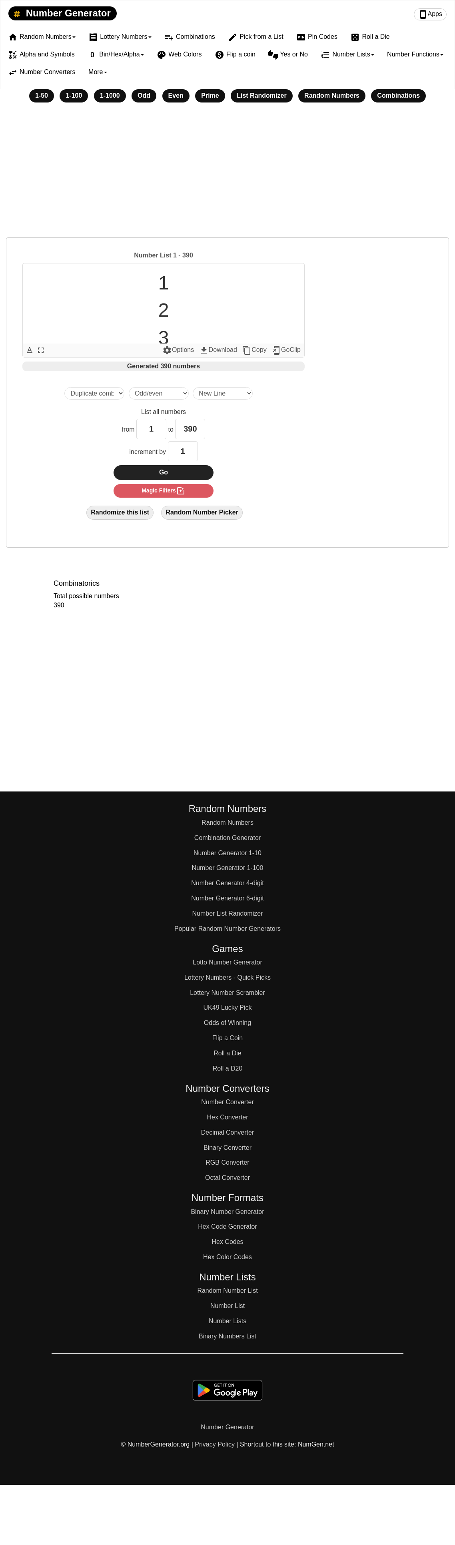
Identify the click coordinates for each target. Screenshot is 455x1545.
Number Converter (227, 1102)
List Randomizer (261, 95)
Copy (254, 350)
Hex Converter (227, 1117)
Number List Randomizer (227, 913)
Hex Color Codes (227, 1257)
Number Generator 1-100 (227, 867)
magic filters (164, 491)
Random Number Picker (202, 512)
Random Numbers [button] (42, 37)
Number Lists (227, 1321)
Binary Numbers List (227, 1336)
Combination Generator (227, 837)
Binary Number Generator (227, 1211)
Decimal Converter (227, 1132)
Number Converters (42, 72)
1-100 (74, 95)
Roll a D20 (228, 1068)
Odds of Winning (227, 1022)
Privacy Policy (215, 1444)
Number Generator (60, 13)
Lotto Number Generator (227, 962)
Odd (144, 95)
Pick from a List (255, 37)
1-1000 (110, 95)
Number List (227, 1305)
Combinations (189, 37)
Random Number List (227, 1290)
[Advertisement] (227, 175)
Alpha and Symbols (41, 55)
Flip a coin (235, 55)
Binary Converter (227, 1147)
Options (178, 350)
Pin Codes (316, 37)
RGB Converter (227, 1162)
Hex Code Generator (227, 1226)
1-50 (41, 95)
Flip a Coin (227, 1038)
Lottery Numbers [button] (119, 37)
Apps (430, 14)
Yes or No (288, 55)
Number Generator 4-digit (227, 883)
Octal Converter (227, 1177)
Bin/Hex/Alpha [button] (116, 55)
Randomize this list (120, 512)
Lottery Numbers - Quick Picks (227, 977)
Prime (210, 95)
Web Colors (179, 55)
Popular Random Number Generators (227, 928)
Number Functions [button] (415, 54)
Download (218, 350)
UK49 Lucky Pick (228, 1007)
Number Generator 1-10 (227, 853)
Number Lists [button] (347, 55)
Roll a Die (369, 37)
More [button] (97, 71)
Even (176, 95)
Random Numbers (331, 95)
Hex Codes (227, 1241)
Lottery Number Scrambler (227, 992)
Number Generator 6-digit (227, 898)
